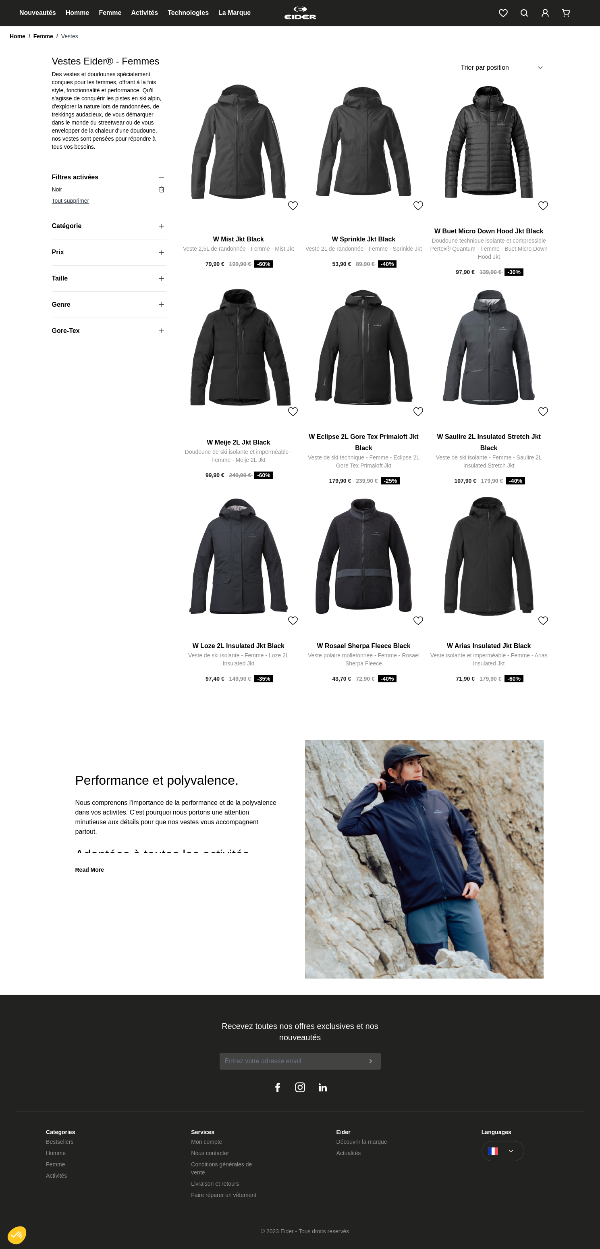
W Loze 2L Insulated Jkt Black (238, 645)
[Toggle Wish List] (293, 206)
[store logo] (300, 13)
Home (17, 36)
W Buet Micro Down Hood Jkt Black (488, 231)
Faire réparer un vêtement (223, 1195)
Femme (110, 12)
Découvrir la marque (361, 1142)
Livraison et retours (215, 1183)
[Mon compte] (545, 13)
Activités (144, 12)
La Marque (234, 12)
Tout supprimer (70, 200)
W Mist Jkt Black (238, 239)
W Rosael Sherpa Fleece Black (363, 645)
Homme (77, 12)
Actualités (348, 1153)
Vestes (69, 36)
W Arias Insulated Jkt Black (489, 645)
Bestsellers (59, 1142)
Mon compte (206, 1142)
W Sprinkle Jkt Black (363, 239)
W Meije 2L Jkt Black (238, 442)
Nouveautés (37, 12)
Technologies (188, 12)
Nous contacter (210, 1153)
